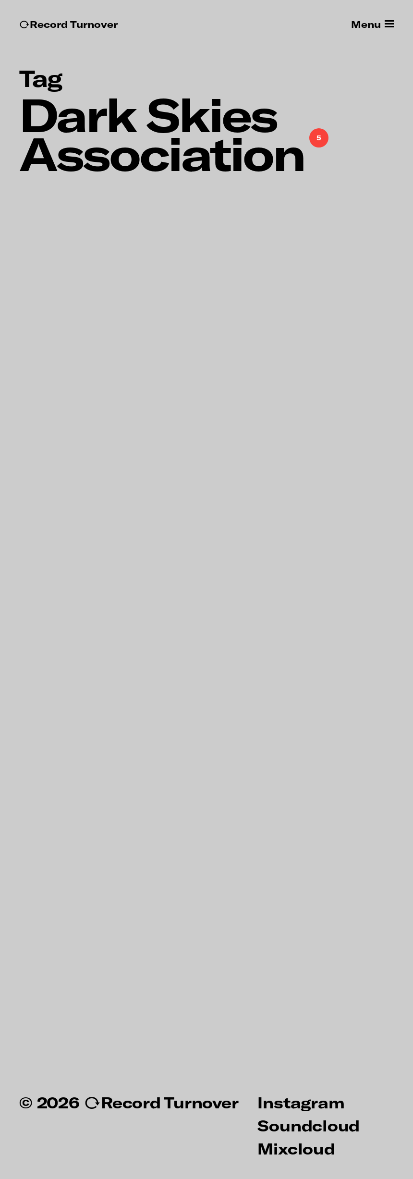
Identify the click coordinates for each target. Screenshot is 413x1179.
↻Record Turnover (68, 24)
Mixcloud (296, 1148)
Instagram (300, 1102)
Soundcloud (308, 1125)
